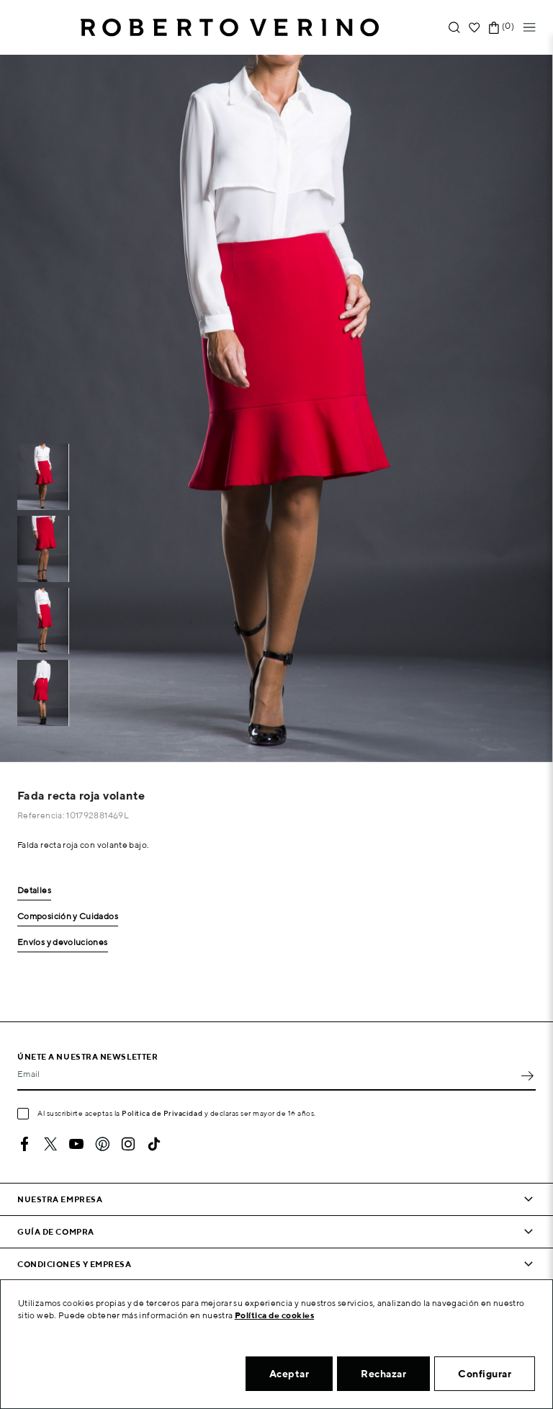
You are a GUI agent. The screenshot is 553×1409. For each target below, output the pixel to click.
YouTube (76, 1144)
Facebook (24, 1144)
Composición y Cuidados (67, 916)
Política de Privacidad (162, 1113)
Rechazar (383, 1373)
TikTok (154, 1144)
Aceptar (289, 1373)
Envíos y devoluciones (62, 942)
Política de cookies (275, 1315)
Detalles (34, 890)
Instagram (128, 1144)
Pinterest (102, 1144)
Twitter (50, 1144)
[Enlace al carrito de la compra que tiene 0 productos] (494, 28)
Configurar (484, 1373)
